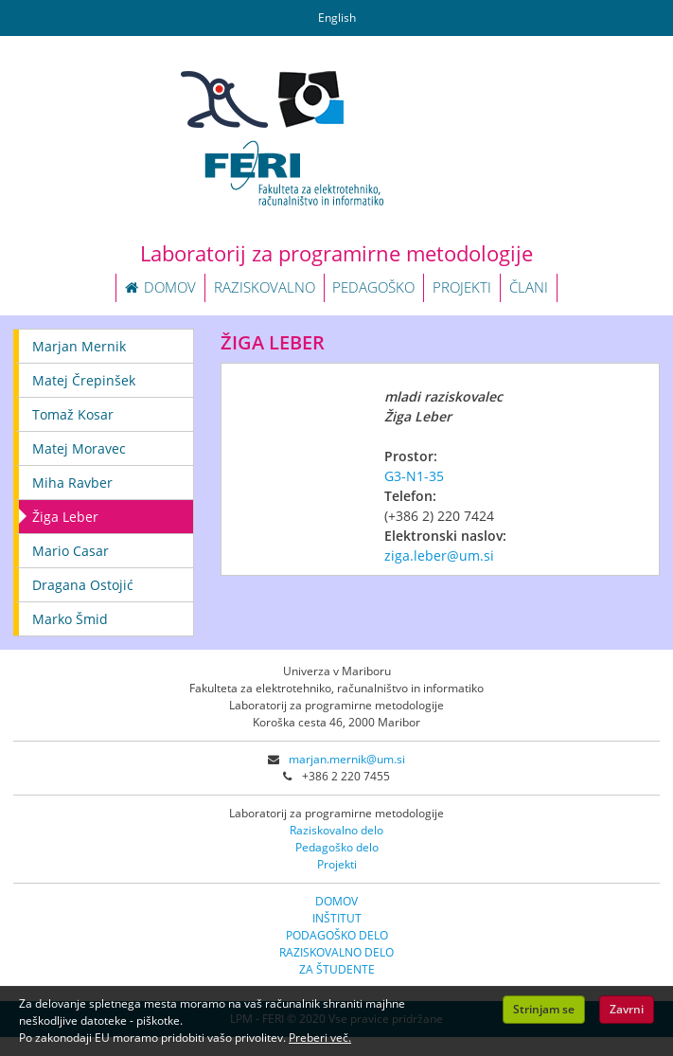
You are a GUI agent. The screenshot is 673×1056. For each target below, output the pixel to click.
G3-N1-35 (414, 476)
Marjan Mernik (79, 346)
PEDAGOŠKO (373, 286)
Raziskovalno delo (336, 830)
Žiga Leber (65, 517)
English (337, 17)
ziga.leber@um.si (439, 555)
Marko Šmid (70, 619)
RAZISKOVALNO (264, 286)
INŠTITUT (337, 918)
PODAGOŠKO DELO (337, 935)
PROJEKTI (462, 286)
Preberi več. (320, 1037)
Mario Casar (70, 551)
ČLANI (528, 286)
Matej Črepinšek (83, 380)
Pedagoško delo (337, 847)
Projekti (337, 864)
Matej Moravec (79, 448)
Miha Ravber (72, 483)
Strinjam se (544, 1009)
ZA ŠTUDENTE (337, 969)
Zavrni (627, 1009)
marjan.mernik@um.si (347, 759)
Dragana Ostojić (82, 585)
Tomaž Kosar (73, 414)
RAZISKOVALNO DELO (336, 952)
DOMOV (160, 286)
